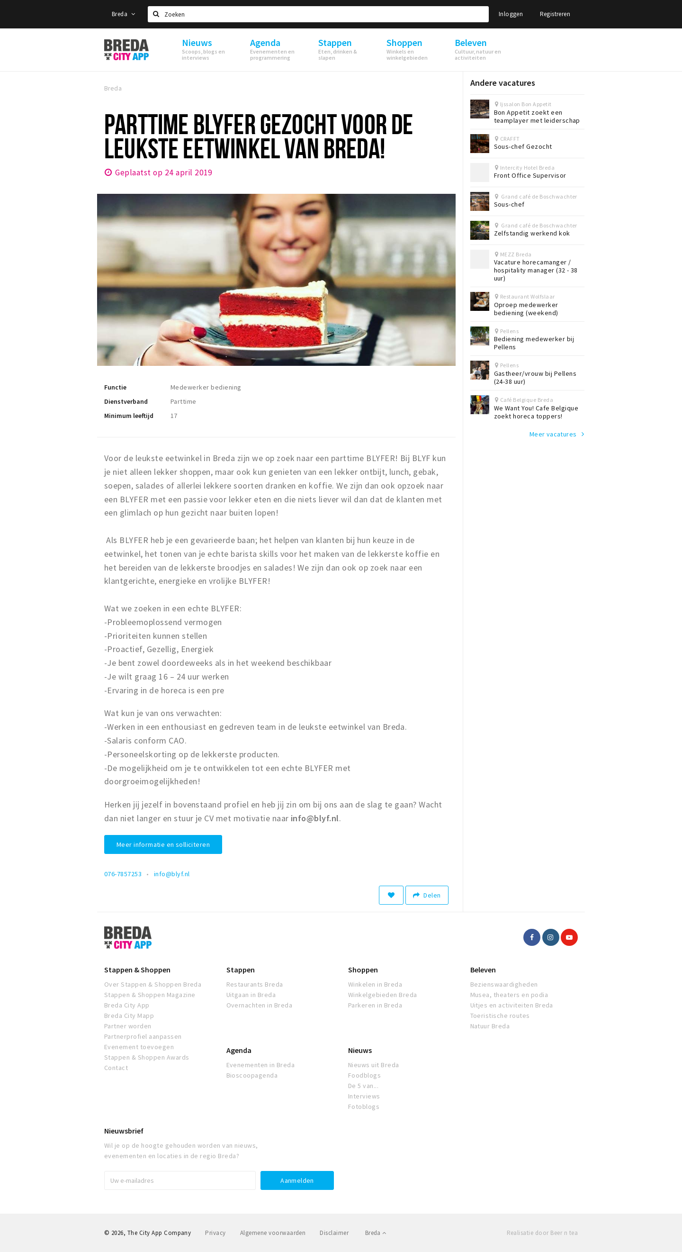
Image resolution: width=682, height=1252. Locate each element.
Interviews (364, 1096)
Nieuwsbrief (124, 1130)
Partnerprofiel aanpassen (143, 1036)
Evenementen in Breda (260, 1065)
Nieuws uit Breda (373, 1065)
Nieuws (360, 1050)
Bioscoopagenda (252, 1075)
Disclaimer (334, 1233)
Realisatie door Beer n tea (542, 1233)
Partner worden (128, 1026)
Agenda (238, 1050)
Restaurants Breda (254, 984)
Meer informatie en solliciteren (163, 844)
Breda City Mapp (129, 1015)
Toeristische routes (500, 1015)
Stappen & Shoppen (137, 969)
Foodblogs (364, 1075)
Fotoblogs (363, 1106)
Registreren (555, 14)
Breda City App (127, 1005)
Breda (123, 14)
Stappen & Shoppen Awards (146, 1057)
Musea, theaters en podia (509, 994)
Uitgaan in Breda (251, 994)
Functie (115, 387)
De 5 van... (363, 1085)
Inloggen (511, 14)
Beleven (483, 969)
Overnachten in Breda (259, 1005)
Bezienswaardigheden (504, 984)
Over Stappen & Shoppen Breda (152, 984)
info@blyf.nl (172, 874)
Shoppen (363, 969)
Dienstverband (126, 401)
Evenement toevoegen (139, 1047)
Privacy (215, 1233)
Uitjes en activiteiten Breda (511, 1005)
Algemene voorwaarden (273, 1233)
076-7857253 (123, 874)
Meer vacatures (553, 434)
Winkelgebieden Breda (382, 994)
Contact (116, 1067)
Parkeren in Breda (375, 1005)
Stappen (240, 969)
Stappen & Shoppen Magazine (149, 994)
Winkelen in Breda (375, 984)
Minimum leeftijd (128, 415)
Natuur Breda (490, 1026)
